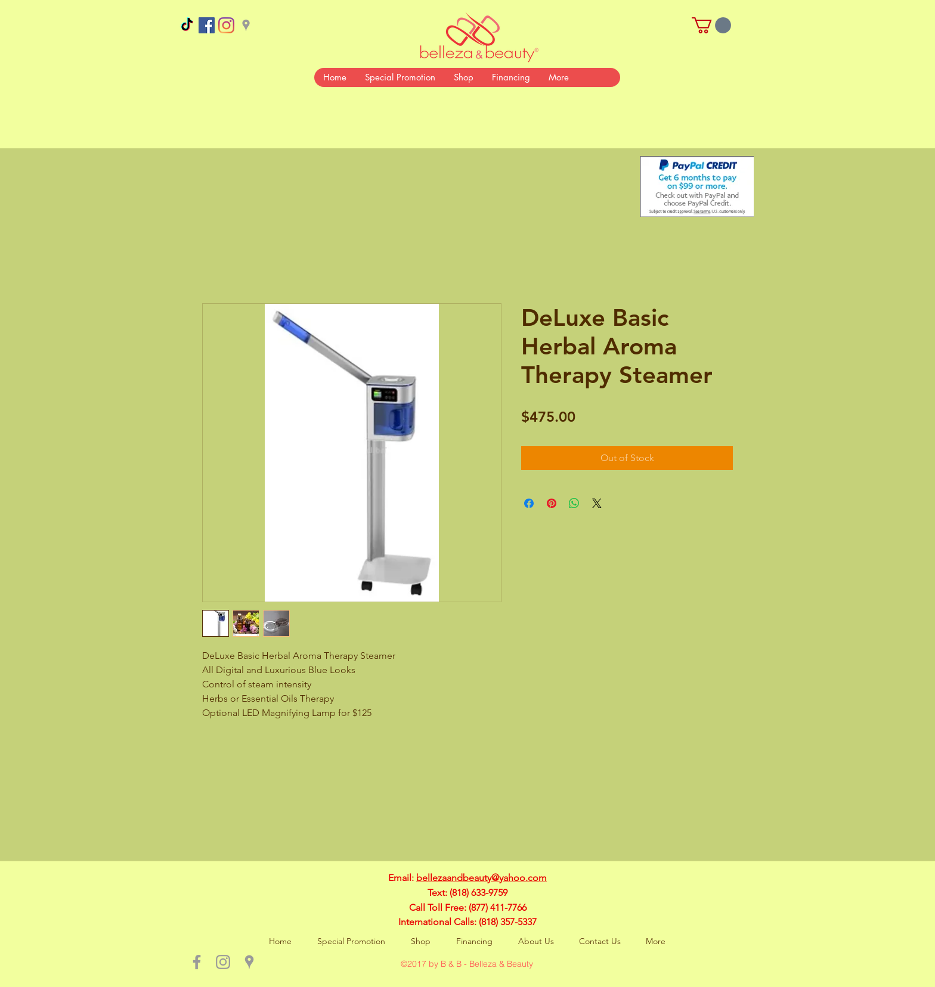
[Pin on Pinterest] (551, 503)
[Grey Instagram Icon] (223, 962)
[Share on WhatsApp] (574, 503)
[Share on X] (597, 503)
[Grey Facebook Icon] (196, 962)
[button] (711, 25)
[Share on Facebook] (529, 503)
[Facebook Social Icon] (207, 25)
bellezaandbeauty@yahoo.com (481, 877)
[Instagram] (226, 25)
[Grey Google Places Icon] (246, 25)
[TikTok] (187, 25)
